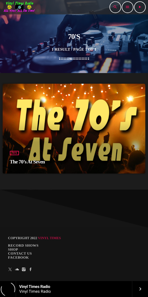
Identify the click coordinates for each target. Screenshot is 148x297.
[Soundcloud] (17, 269)
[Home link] (19, 7)
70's (14, 153)
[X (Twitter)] (10, 269)
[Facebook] (31, 269)
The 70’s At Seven (27, 162)
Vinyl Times (49, 238)
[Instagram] (24, 269)
